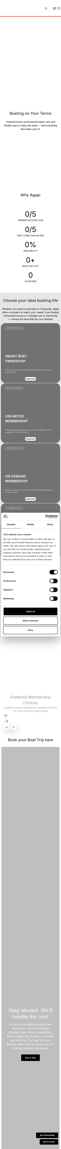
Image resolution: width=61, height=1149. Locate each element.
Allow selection (31, 620)
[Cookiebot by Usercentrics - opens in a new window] (45, 516)
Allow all (30, 611)
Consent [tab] (11, 524)
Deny (30, 630)
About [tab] (50, 524)
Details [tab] (30, 524)
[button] (14, 508)
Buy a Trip (30, 1057)
